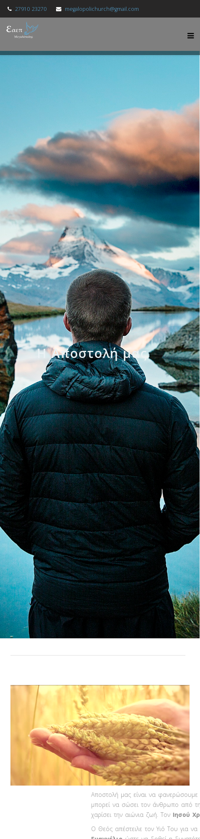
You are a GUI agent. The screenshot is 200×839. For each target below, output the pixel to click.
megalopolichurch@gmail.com (102, 9)
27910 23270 (30, 9)
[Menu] (188, 34)
